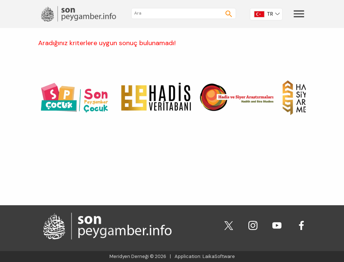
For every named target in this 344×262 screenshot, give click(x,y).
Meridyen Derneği (129, 256)
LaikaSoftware (219, 256)
